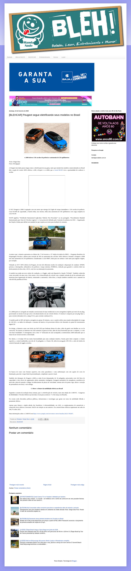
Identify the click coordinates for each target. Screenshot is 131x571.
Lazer (64, 57)
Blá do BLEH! (20, 57)
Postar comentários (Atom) (22, 488)
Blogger (74, 561)
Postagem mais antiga (77, 485)
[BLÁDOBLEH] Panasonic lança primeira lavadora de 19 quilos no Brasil (41, 518)
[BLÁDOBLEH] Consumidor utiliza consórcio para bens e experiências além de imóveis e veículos (49, 508)
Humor (55, 57)
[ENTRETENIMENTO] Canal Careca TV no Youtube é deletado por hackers (42, 497)
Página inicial (47, 485)
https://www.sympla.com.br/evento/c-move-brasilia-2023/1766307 (53, 413)
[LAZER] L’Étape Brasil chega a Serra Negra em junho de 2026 (39, 530)
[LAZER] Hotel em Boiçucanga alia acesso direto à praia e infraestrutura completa (44, 541)
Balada (9, 57)
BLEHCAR (32, 57)
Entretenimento (44, 57)
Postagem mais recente (17, 485)
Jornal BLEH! (58, 170)
